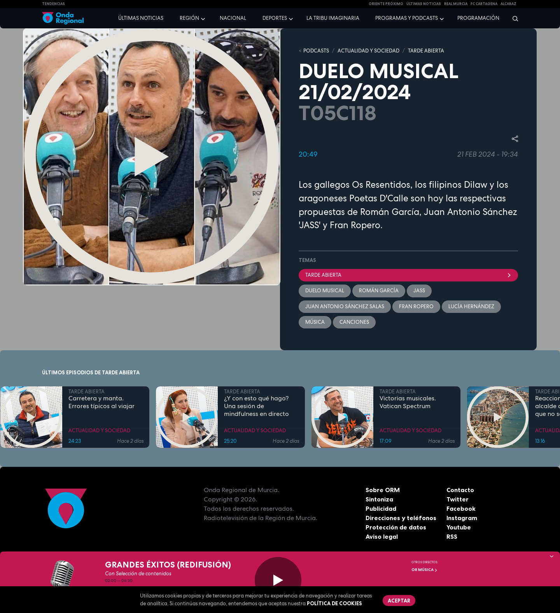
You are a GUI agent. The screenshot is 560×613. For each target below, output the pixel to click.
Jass (419, 290)
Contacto (460, 490)
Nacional (233, 18)
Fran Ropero (416, 306)
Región (189, 18)
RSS (451, 536)
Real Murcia (455, 4)
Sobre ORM (383, 490)
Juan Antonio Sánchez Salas (344, 306)
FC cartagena (484, 4)
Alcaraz (508, 4)
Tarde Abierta (408, 275)
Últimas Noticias (423, 4)
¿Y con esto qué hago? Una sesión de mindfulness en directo (256, 406)
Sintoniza (379, 499)
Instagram (461, 518)
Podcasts (316, 50)
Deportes (274, 18)
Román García (379, 290)
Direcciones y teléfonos (401, 518)
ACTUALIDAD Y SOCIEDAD (368, 50)
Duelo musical (324, 290)
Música (315, 322)
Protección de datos (396, 527)
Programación (478, 18)
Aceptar (399, 600)
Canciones (354, 322)
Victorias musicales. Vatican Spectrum (408, 402)
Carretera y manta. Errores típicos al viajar (101, 402)
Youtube (458, 527)
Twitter (457, 499)
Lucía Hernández (471, 306)
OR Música (424, 569)
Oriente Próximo (386, 4)
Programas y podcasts (406, 18)
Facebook (461, 508)
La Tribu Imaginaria (332, 18)
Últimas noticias (140, 18)
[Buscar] (513, 18)
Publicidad (381, 508)
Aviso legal (382, 536)
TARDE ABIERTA (426, 50)
